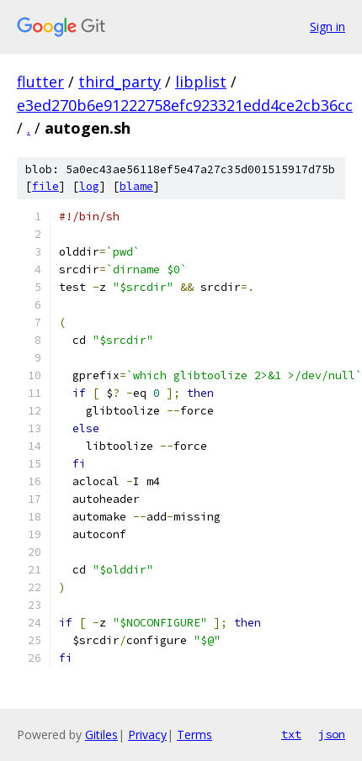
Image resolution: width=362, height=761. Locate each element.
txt (291, 734)
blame (136, 186)
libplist (200, 81)
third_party (119, 81)
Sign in (327, 26)
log (89, 186)
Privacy (147, 735)
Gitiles (101, 735)
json (331, 734)
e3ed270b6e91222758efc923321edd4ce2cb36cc (185, 105)
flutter (40, 81)
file (45, 186)
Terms (194, 735)
